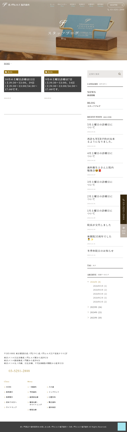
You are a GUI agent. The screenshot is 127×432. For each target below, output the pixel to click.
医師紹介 (9, 397)
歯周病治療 (34, 397)
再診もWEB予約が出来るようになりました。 (101, 140)
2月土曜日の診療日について (100, 197)
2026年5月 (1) (100, 286)
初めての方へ (11, 402)
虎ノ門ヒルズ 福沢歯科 (20, 345)
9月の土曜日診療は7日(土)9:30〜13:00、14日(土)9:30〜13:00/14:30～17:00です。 (61, 84)
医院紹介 (9, 392)
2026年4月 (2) (100, 289)
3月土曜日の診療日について (100, 183)
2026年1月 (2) (100, 301)
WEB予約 (114, 5)
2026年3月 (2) (100, 293)
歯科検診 (52, 407)
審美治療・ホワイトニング (36, 403)
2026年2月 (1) (100, 297)
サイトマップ (11, 407)
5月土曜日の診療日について (100, 126)
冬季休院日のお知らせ (100, 250)
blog (10, 72)
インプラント (54, 392)
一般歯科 (33, 387)
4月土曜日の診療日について (100, 154)
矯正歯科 (52, 402)
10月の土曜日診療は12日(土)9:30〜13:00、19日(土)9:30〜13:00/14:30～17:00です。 (21, 84)
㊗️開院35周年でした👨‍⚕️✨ (99, 238)
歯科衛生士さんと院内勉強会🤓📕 (100, 169)
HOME (7, 63)
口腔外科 (52, 397)
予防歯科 (33, 392)
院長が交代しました (99, 225)
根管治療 (33, 409)
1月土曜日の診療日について (99, 212)
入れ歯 (51, 387)
